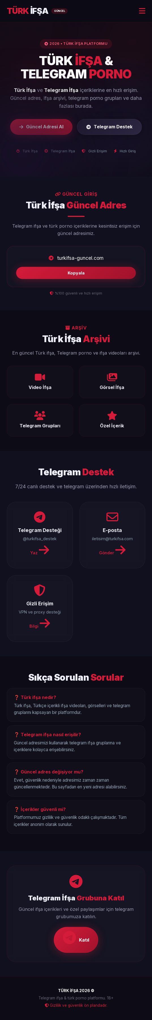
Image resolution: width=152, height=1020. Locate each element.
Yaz (39, 550)
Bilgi (39, 623)
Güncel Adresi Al (41, 126)
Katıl (76, 937)
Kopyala (76, 273)
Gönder (112, 550)
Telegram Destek (109, 126)
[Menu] (142, 11)
